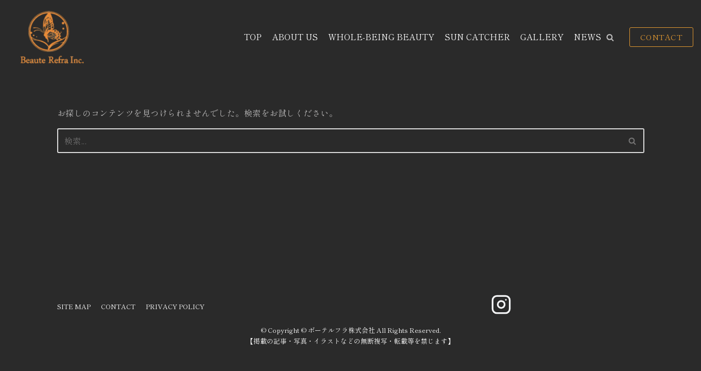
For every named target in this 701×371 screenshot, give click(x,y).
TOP (253, 36)
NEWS (587, 36)
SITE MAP (74, 306)
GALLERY (541, 36)
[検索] (339, 140)
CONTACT (661, 36)
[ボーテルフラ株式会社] (51, 37)
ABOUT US (295, 36)
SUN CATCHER (477, 36)
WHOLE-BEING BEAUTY (381, 36)
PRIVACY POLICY (175, 306)
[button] (610, 37)
